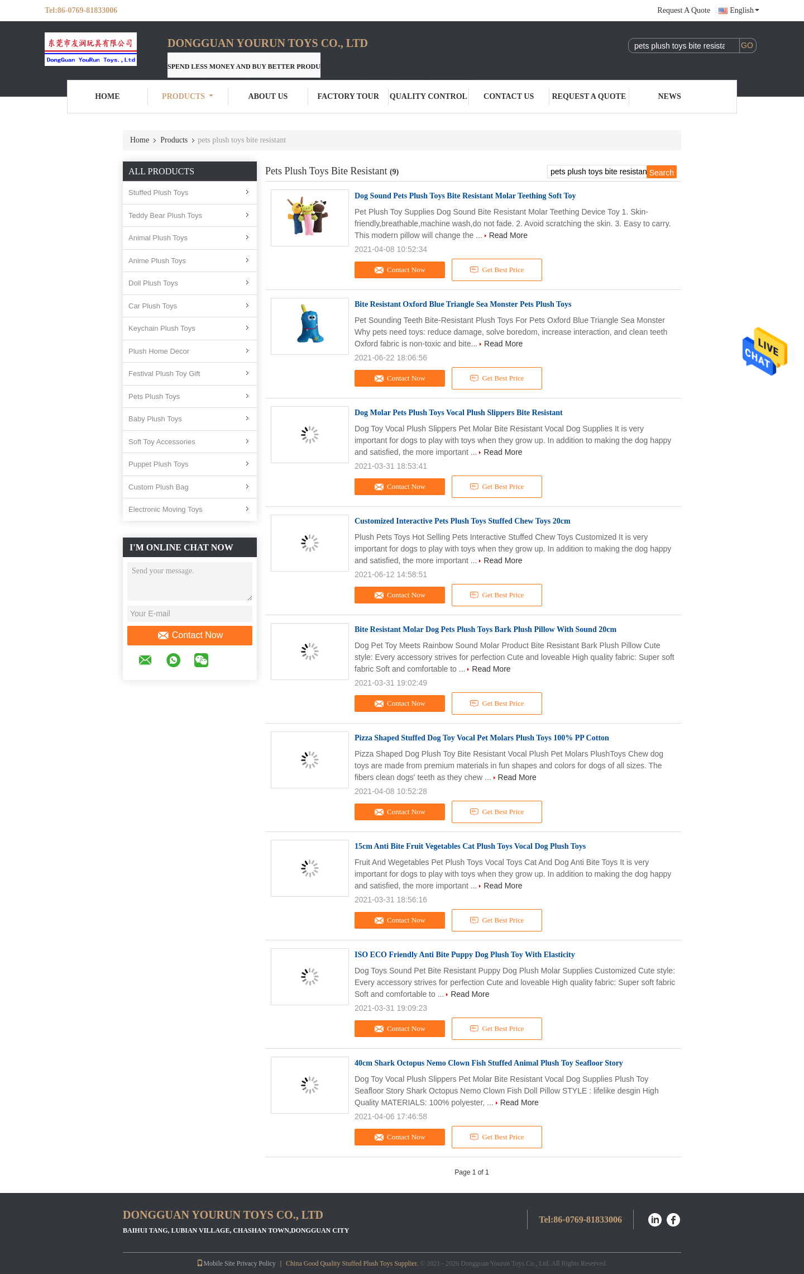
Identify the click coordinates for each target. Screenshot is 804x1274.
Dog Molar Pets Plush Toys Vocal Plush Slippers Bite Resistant (459, 412)
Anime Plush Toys (157, 260)
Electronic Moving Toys (165, 509)
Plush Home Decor (158, 351)
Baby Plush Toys (155, 419)
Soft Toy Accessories (161, 442)
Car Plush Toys (152, 306)
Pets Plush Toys (154, 396)
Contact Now (190, 635)
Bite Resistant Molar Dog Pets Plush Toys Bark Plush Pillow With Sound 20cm (485, 629)
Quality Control (428, 96)
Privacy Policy (256, 1263)
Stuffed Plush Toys (158, 192)
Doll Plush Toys (153, 283)
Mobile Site (215, 1263)
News (669, 96)
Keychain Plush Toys (161, 328)
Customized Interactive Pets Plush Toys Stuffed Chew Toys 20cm (463, 521)
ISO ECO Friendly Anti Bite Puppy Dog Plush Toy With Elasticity (465, 954)
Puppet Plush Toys (158, 464)
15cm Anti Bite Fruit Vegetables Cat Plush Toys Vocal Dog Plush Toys (470, 846)
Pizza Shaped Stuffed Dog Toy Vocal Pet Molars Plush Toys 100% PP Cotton (482, 738)
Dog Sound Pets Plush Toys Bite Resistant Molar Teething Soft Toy (465, 196)
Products (187, 96)
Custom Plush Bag (158, 487)
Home (107, 96)
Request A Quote (683, 10)
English (744, 10)
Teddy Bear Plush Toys (165, 215)
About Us (268, 96)
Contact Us (509, 96)
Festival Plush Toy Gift (164, 373)
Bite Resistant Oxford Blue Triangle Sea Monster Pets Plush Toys (463, 304)
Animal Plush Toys (158, 238)
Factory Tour (348, 96)
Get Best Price (497, 269)
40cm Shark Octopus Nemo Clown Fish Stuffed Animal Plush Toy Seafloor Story (489, 1063)
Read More (508, 235)
